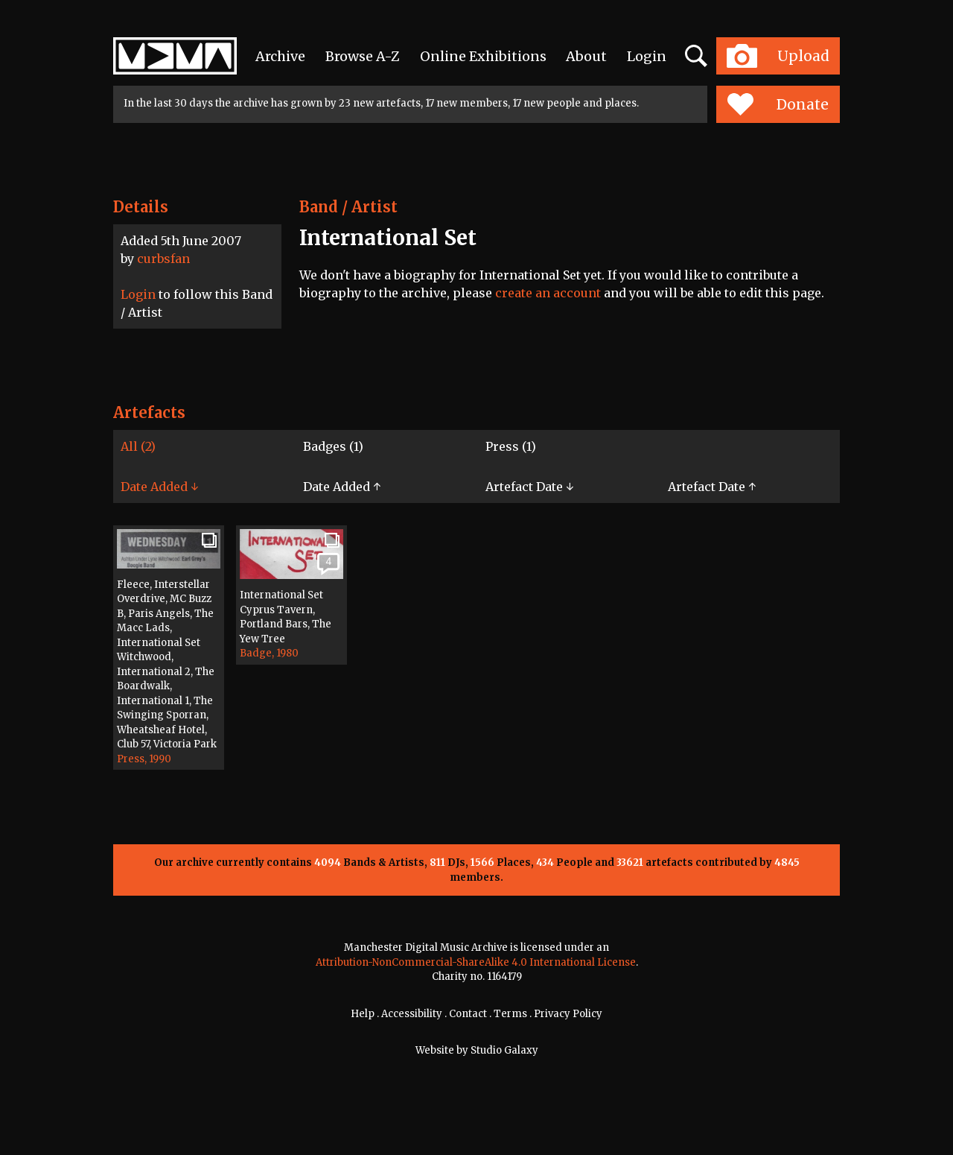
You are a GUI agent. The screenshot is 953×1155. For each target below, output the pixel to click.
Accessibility (411, 1013)
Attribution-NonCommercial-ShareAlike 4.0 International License (476, 962)
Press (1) (510, 446)
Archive (280, 56)
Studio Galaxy (504, 1050)
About (586, 56)
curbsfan (163, 258)
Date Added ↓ (159, 486)
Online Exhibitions (483, 56)
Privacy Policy (568, 1013)
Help (362, 1013)
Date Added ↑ (341, 486)
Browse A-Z (362, 56)
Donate (777, 104)
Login (646, 56)
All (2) (138, 446)
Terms (510, 1013)
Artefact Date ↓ (529, 486)
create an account (548, 292)
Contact (468, 1013)
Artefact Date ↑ (712, 486)
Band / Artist (348, 206)
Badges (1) (333, 446)
